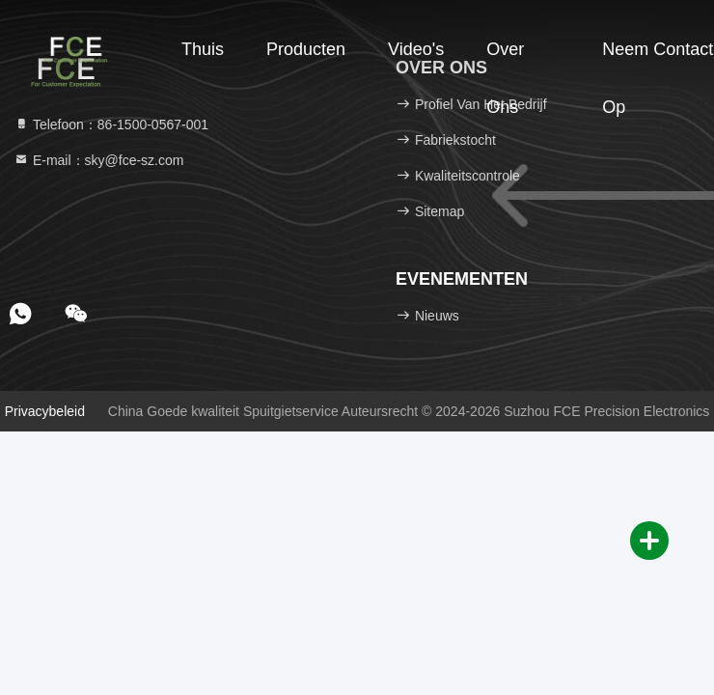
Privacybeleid (45, 411)
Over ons (505, 59)
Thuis (202, 49)
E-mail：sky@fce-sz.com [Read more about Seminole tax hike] (98, 160)
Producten (305, 49)
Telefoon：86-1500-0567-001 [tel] (111, 124)
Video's (416, 49)
